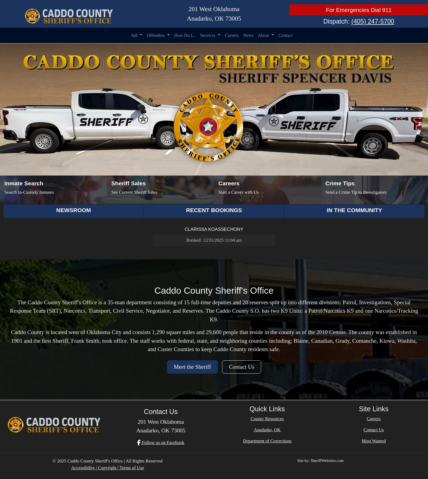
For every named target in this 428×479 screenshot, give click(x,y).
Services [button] (208, 35)
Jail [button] (135, 35)
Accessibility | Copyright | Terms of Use (107, 467)
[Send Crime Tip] (374, 190)
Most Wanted (374, 441)
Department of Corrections (267, 441)
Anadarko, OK (267, 429)
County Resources (267, 418)
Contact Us (241, 367)
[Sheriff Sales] (160, 190)
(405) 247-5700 (372, 21)
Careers (232, 35)
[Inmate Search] (53, 190)
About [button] (264, 35)
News (248, 35)
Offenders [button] (156, 35)
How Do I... (185, 35)
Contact (285, 35)
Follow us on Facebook (160, 442)
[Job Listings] (267, 190)
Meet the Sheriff (192, 367)
